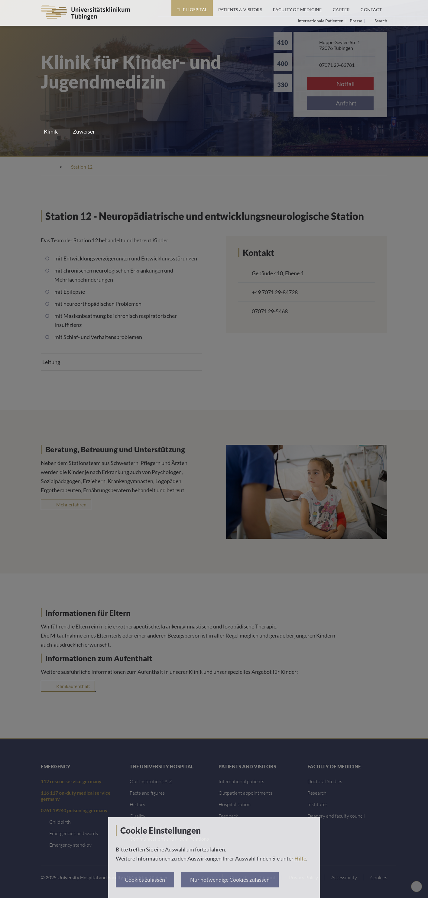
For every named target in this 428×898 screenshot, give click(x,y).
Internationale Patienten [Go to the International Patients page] (321, 20)
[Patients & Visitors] (240, 8)
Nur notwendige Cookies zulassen (230, 879)
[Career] (341, 8)
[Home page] (164, 8)
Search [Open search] (380, 20)
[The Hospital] (192, 8)
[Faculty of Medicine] (297, 8)
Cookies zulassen (145, 879)
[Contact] (371, 8)
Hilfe (300, 858)
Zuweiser (84, 131)
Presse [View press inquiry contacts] (356, 20)
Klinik (51, 131)
